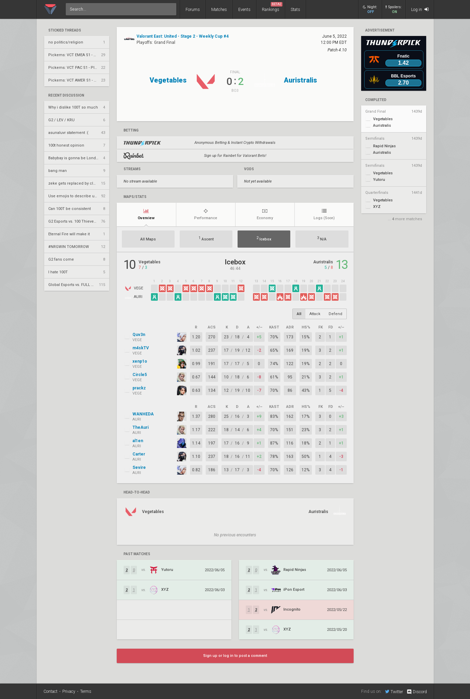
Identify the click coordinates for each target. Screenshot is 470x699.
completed (375, 100)
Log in (420, 9)
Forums (193, 9)
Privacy (68, 691)
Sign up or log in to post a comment (235, 655)
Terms (85, 691)
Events (244, 9)
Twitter (394, 691)
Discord (416, 692)
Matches (219, 9)
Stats (295, 9)
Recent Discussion (66, 95)
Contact (50, 691)
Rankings (272, 7)
